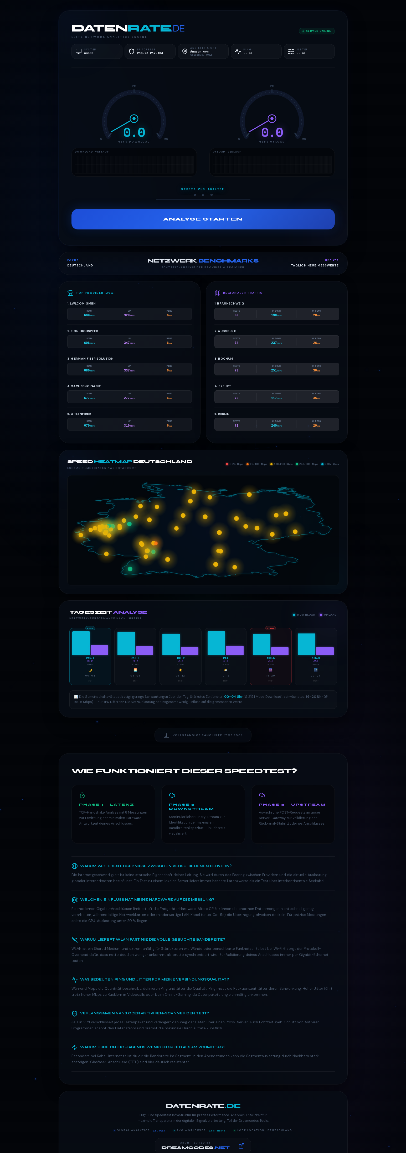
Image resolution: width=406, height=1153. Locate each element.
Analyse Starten (203, 219)
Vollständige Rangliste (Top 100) (203, 735)
